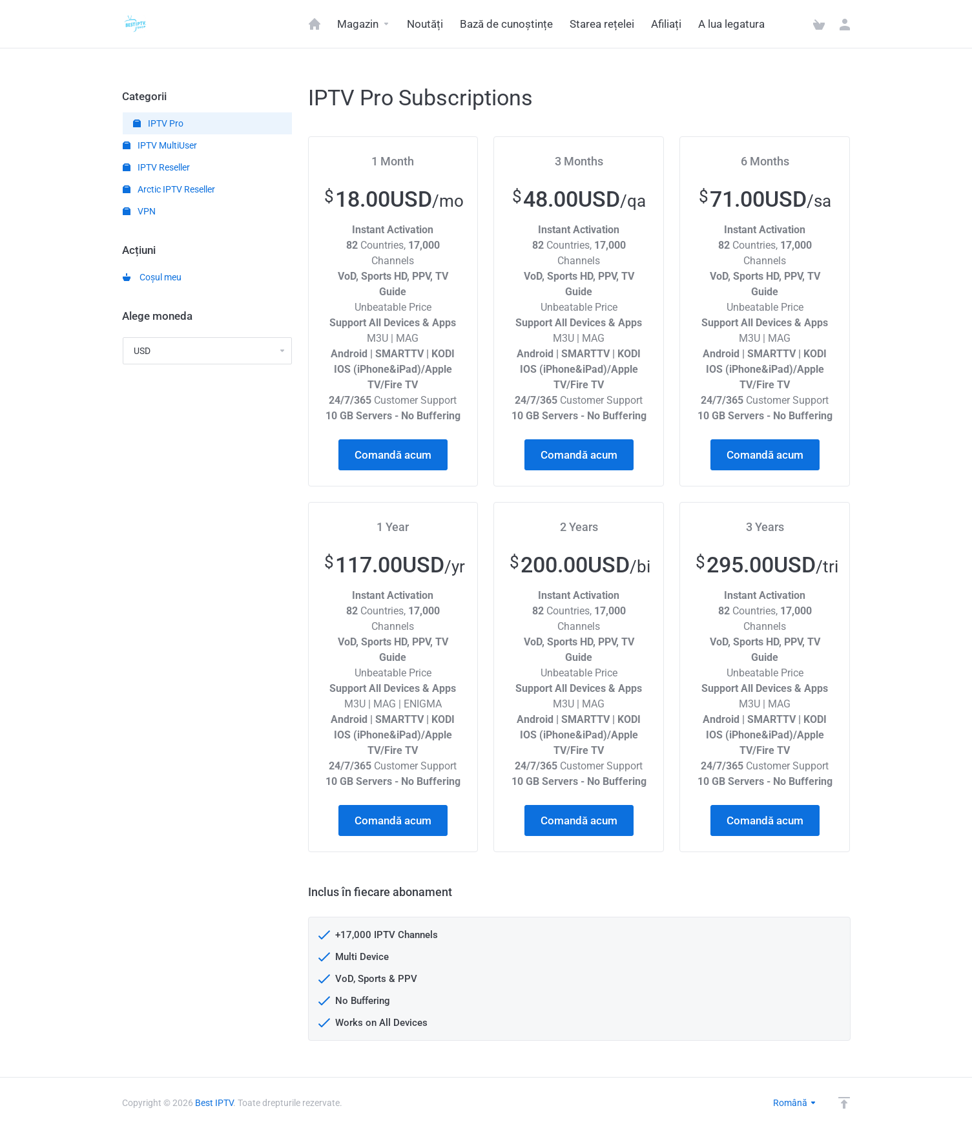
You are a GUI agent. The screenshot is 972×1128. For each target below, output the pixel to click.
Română (795, 1103)
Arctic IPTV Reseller (169, 189)
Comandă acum (393, 454)
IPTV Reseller (156, 167)
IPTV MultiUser (160, 145)
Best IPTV (214, 1103)
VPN (139, 211)
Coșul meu (152, 277)
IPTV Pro (158, 123)
